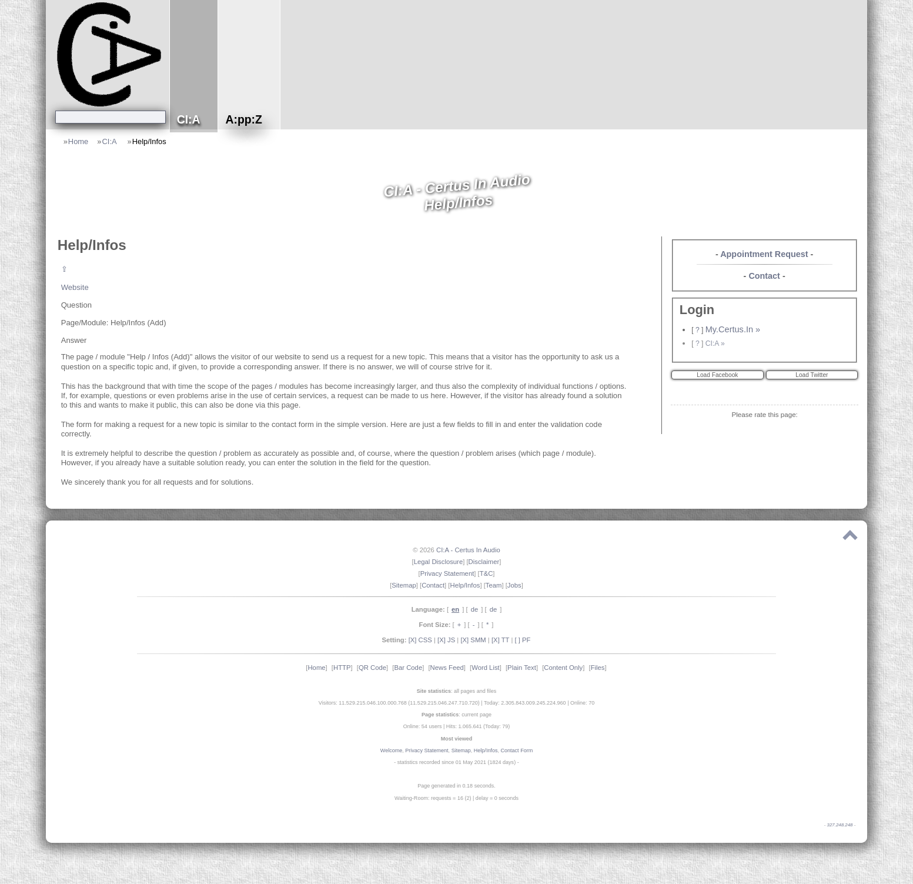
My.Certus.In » (732, 329)
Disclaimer (484, 561)
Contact (764, 276)
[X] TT (500, 639)
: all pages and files (457, 691)
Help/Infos (149, 141)
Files (598, 667)
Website (75, 287)
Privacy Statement (447, 573)
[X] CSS (420, 639)
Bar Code (408, 667)
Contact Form (517, 750)
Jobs (514, 585)
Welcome (391, 750)
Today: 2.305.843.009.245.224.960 (525, 703)
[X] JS (446, 639)
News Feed (447, 667)
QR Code (372, 667)
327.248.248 (840, 825)
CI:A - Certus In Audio (468, 549)
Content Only (563, 667)
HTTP (342, 667)
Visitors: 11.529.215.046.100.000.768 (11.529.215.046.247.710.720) (399, 703)
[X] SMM (473, 639)
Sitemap (404, 585)
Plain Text (521, 667)
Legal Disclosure (438, 561)
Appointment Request (764, 254)
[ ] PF (523, 639)
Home (78, 141)
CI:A (110, 141)
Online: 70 (582, 703)
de (475, 609)
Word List (485, 667)
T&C (486, 573)
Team (494, 585)
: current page (456, 715)
